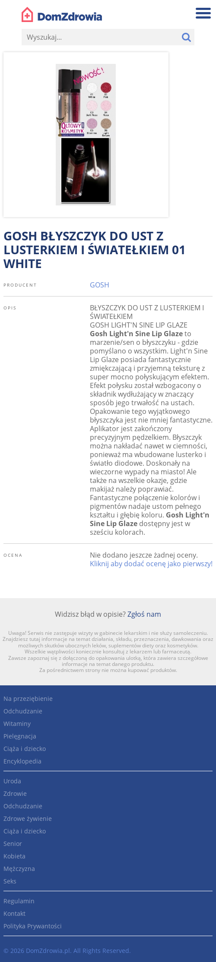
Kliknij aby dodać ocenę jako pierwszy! (151, 563)
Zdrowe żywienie (27, 818)
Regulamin (19, 901)
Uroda (12, 781)
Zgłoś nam (144, 614)
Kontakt (14, 913)
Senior (12, 843)
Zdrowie (15, 793)
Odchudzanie (22, 711)
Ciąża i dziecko (24, 748)
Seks (9, 881)
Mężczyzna (19, 868)
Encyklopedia (22, 761)
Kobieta (14, 856)
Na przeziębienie (28, 698)
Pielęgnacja (19, 736)
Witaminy (17, 723)
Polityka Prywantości (32, 926)
